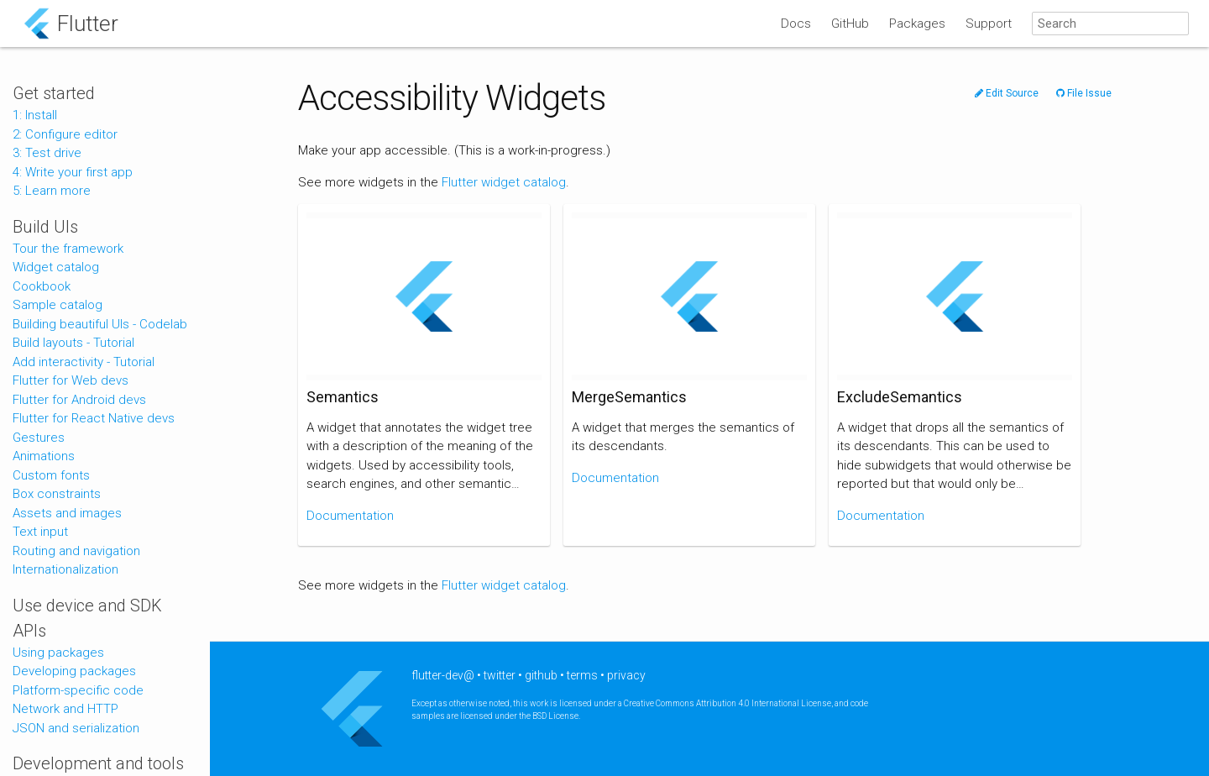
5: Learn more (52, 190)
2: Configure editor (65, 134)
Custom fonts (51, 475)
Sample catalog (57, 304)
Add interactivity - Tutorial (83, 362)
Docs (796, 23)
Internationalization (65, 569)
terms (582, 675)
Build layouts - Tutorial (73, 342)
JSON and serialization (76, 728)
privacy (626, 675)
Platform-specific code (78, 690)
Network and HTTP (65, 708)
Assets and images (67, 513)
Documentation (350, 515)
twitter (500, 675)
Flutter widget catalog (504, 182)
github (541, 675)
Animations (44, 456)
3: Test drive (47, 152)
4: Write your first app (73, 172)
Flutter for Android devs (79, 399)
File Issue (1084, 93)
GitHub (850, 23)
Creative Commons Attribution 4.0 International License (727, 703)
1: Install (35, 115)
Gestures (39, 437)
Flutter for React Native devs (94, 418)
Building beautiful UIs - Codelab (100, 324)
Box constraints (57, 493)
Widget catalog (56, 267)
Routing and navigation (76, 550)
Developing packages (74, 671)
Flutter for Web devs (70, 380)
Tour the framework (68, 248)
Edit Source (1007, 93)
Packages (917, 23)
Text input (40, 531)
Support (989, 23)
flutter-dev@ (442, 675)
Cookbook (42, 286)
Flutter (87, 23)
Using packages (58, 652)
